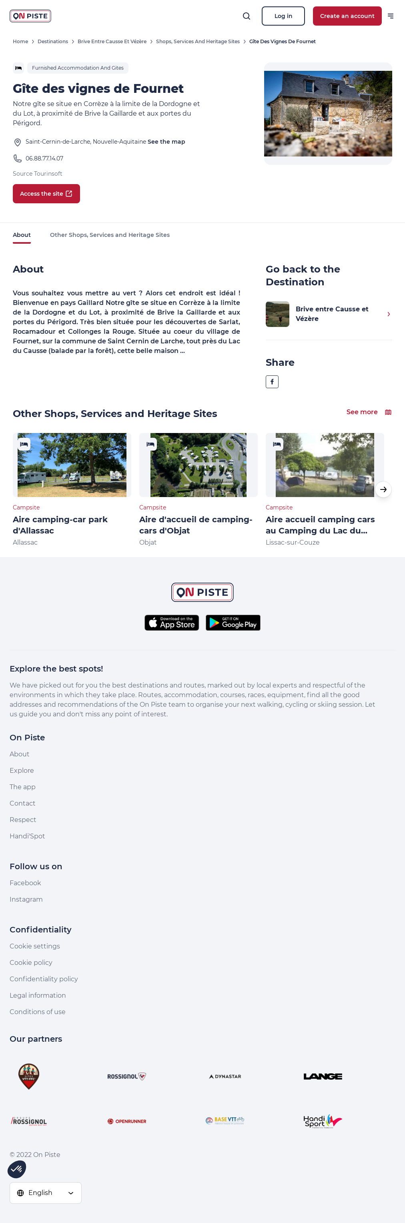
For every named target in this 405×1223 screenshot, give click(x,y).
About (22, 235)
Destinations (53, 41)
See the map (166, 141)
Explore (22, 770)
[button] (383, 489)
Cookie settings (35, 946)
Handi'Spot (27, 836)
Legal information (38, 995)
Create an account (347, 16)
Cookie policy (31, 962)
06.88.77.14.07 (44, 158)
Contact (23, 803)
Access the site (46, 194)
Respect (23, 820)
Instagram (26, 899)
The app (23, 787)
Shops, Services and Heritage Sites (198, 41)
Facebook (25, 883)
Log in (284, 16)
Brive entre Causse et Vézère (112, 41)
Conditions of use (38, 1012)
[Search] (246, 16)
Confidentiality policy (44, 979)
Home (20, 41)
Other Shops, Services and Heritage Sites (110, 235)
